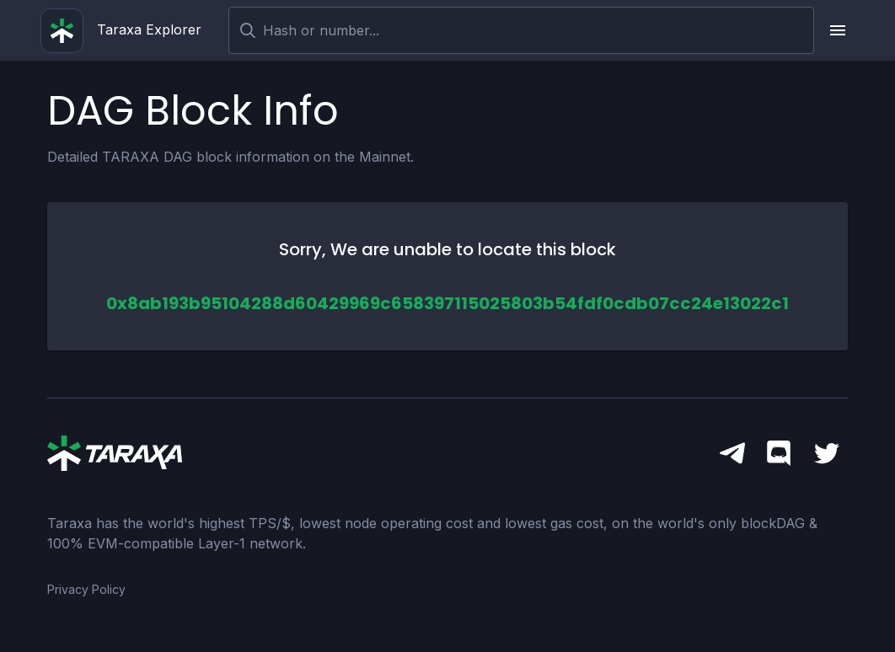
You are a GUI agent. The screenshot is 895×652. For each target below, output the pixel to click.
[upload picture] (838, 30)
